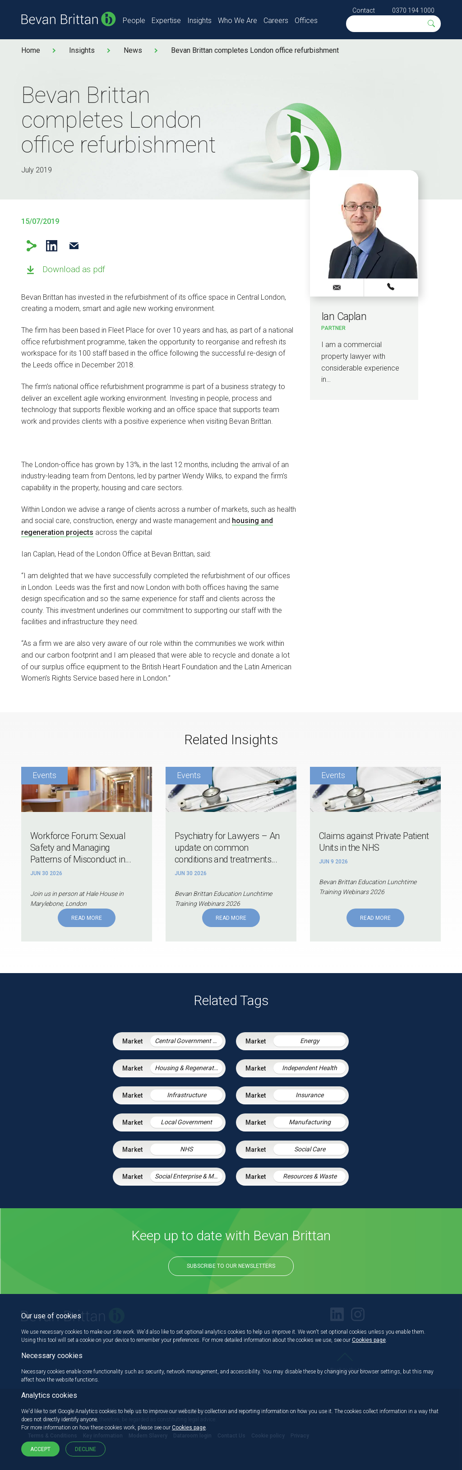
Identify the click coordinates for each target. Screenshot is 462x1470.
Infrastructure (186, 1095)
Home (30, 50)
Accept (40, 1449)
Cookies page (369, 1340)
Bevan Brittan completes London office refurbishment (255, 50)
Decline (85, 1449)
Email (73, 245)
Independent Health (309, 1067)
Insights (199, 20)
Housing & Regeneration (188, 1067)
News (133, 50)
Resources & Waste (310, 1176)
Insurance (309, 1095)
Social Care (309, 1149)
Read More (86, 918)
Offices (306, 20)
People (134, 20)
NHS (186, 1149)
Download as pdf (73, 269)
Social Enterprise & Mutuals (188, 1176)
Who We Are (237, 20)
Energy (309, 1040)
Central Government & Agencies (188, 1040)
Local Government (186, 1122)
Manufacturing (310, 1122)
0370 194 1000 (413, 10)
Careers (275, 20)
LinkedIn (51, 245)
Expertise (166, 20)
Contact (363, 10)
